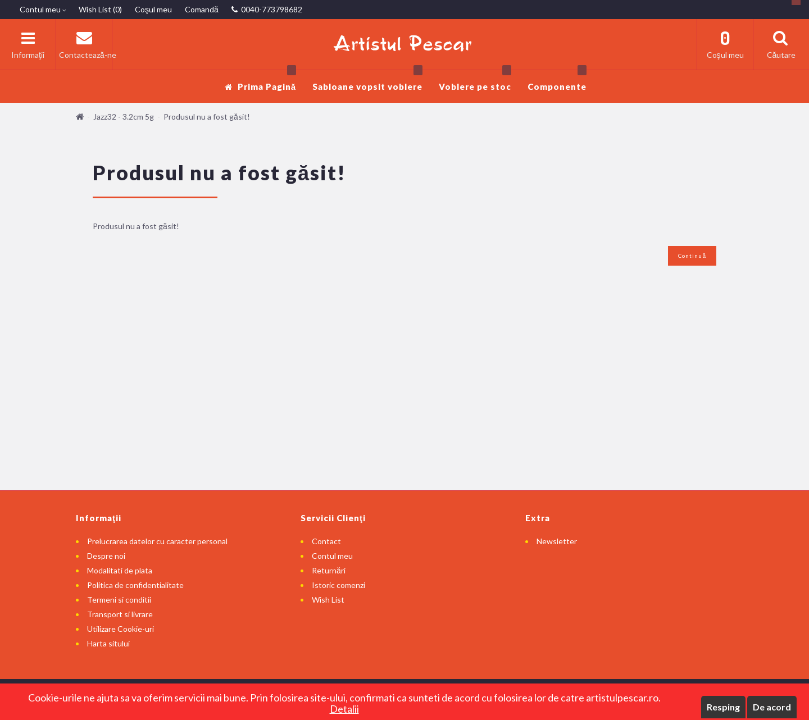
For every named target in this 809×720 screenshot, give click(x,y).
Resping (723, 706)
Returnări (329, 570)
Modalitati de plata (119, 570)
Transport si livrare (120, 614)
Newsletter (557, 541)
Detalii (344, 709)
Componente (557, 81)
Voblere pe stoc (475, 81)
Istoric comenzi (338, 585)
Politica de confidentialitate (135, 585)
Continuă (692, 255)
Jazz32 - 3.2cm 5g (123, 116)
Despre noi (106, 555)
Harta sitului (108, 643)
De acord (772, 706)
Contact (326, 541)
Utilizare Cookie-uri (120, 629)
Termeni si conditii (119, 599)
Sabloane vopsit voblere (367, 81)
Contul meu (332, 555)
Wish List (328, 599)
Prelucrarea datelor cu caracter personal (157, 541)
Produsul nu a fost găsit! (206, 116)
